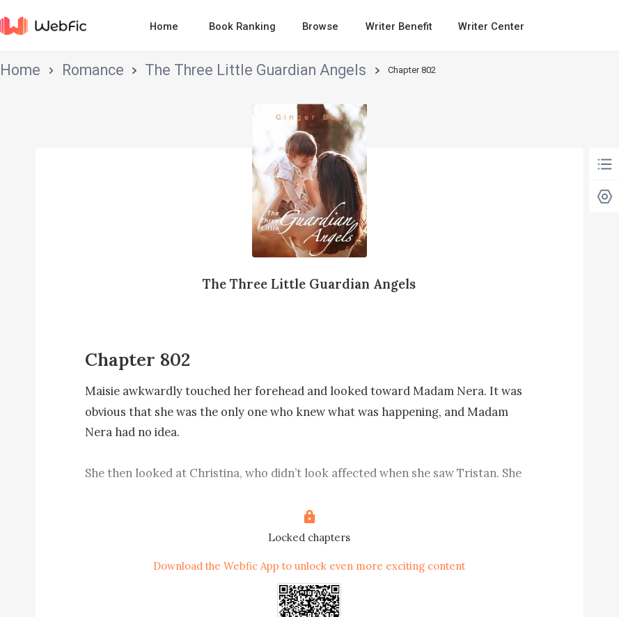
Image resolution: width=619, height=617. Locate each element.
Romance (59, 70)
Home (164, 26)
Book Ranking (242, 26)
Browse (320, 26)
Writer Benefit (399, 26)
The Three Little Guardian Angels (158, 70)
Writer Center (491, 26)
